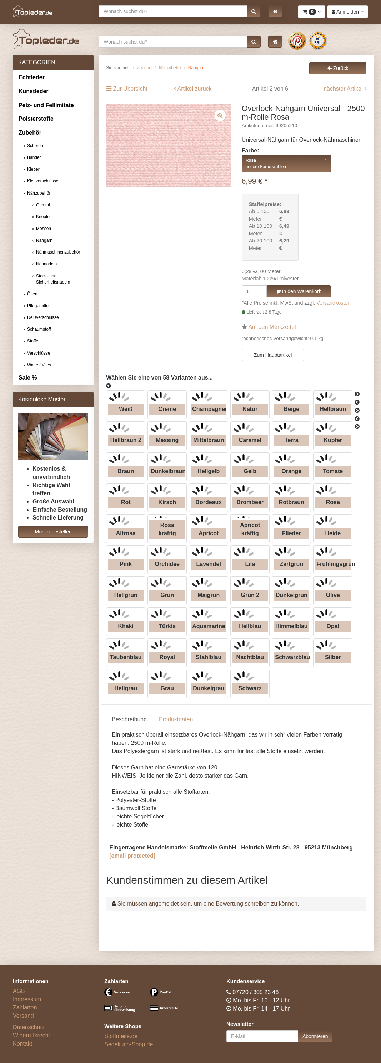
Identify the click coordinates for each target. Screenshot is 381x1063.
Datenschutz (29, 1027)
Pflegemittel (38, 305)
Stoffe (32, 341)
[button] (254, 11)
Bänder (34, 157)
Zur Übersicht (130, 89)
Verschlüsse (38, 353)
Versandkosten (333, 303)
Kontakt (22, 1044)
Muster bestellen (53, 532)
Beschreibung (129, 719)
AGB (19, 991)
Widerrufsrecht (31, 1035)
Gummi (43, 204)
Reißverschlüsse (43, 317)
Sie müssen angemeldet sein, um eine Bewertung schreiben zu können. (208, 904)
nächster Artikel (344, 89)
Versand (23, 1016)
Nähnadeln (46, 263)
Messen (43, 228)
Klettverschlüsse (42, 181)
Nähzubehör (38, 193)
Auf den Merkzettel (272, 327)
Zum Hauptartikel (273, 355)
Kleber (33, 169)
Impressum (27, 999)
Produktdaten (176, 719)
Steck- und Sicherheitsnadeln (53, 279)
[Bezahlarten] (144, 1003)
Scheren (35, 145)
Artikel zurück (194, 89)
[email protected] (132, 856)
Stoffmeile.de (120, 1036)
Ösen (32, 293)
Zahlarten (25, 1007)
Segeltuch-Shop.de (128, 1044)
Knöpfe (43, 216)
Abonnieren (315, 1036)
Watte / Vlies (39, 364)
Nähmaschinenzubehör (58, 252)
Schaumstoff (39, 329)
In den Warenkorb (299, 291)
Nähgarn (44, 240)
